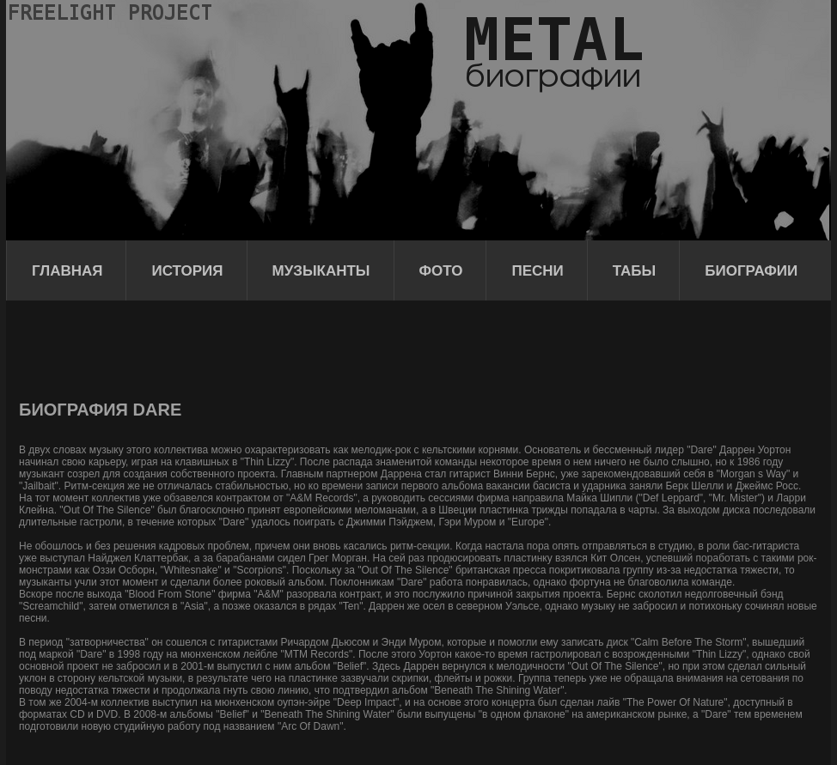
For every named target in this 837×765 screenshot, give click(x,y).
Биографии (751, 271)
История (187, 271)
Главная (67, 271)
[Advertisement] (332, 347)
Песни (537, 271)
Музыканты (321, 271)
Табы (634, 271)
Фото (441, 271)
